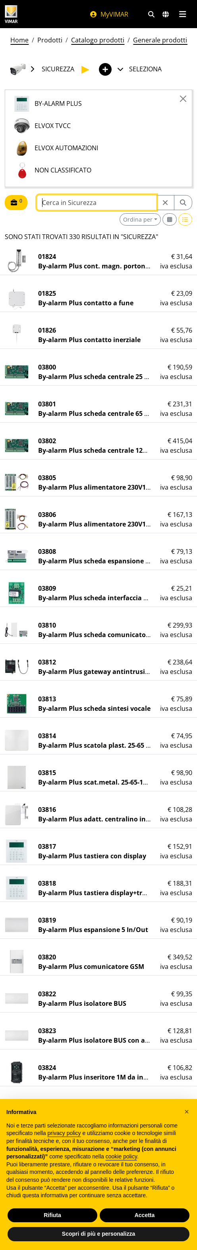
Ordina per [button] (138, 219)
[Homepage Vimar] (11, 14)
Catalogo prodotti (97, 40)
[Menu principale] (182, 14)
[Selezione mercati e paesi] (166, 14)
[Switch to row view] (185, 219)
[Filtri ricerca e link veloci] (151, 14)
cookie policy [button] (121, 1156)
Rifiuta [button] (52, 1215)
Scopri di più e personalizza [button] (98, 1234)
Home (19, 40)
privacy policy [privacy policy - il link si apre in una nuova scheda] (64, 1133)
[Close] (183, 98)
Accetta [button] (145, 1215)
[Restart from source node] (165, 202)
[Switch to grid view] (169, 219)
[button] (186, 1111)
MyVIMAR (108, 14)
